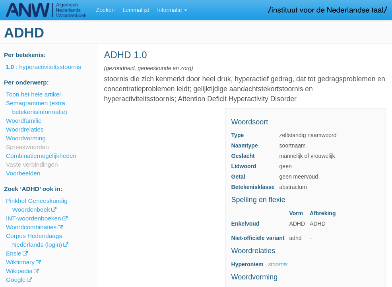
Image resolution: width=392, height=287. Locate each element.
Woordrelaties (25, 129)
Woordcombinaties (31, 227)
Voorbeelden (23, 173)
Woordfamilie (24, 120)
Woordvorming (26, 138)
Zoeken (105, 10)
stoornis (278, 264)
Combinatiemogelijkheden (41, 155)
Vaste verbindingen (32, 164)
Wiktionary (20, 262)
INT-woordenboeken (33, 218)
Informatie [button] (172, 10)
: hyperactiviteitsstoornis (49, 66)
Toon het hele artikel (33, 94)
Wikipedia (19, 270)
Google (16, 279)
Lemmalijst (135, 10)
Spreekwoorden (27, 147)
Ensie (13, 253)
